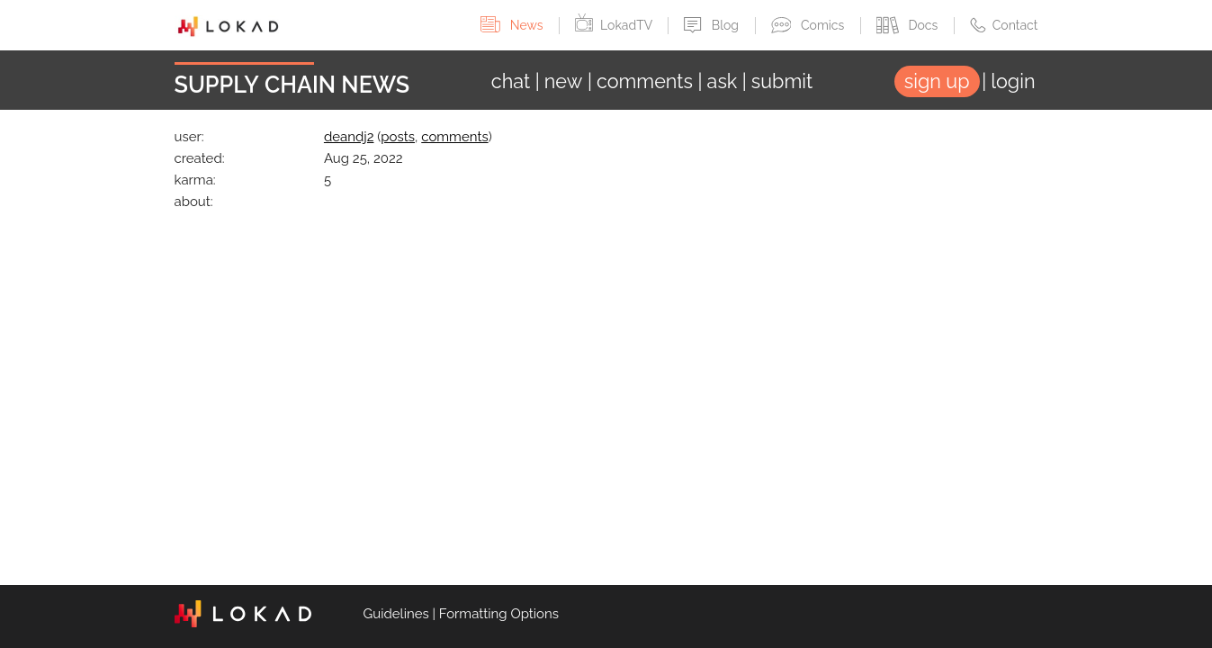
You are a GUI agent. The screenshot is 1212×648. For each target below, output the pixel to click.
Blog (712, 25)
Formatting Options (499, 614)
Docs (908, 25)
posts (398, 137)
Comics (809, 25)
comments (454, 137)
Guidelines (396, 614)
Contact (1004, 25)
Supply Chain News (292, 84)
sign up (937, 81)
